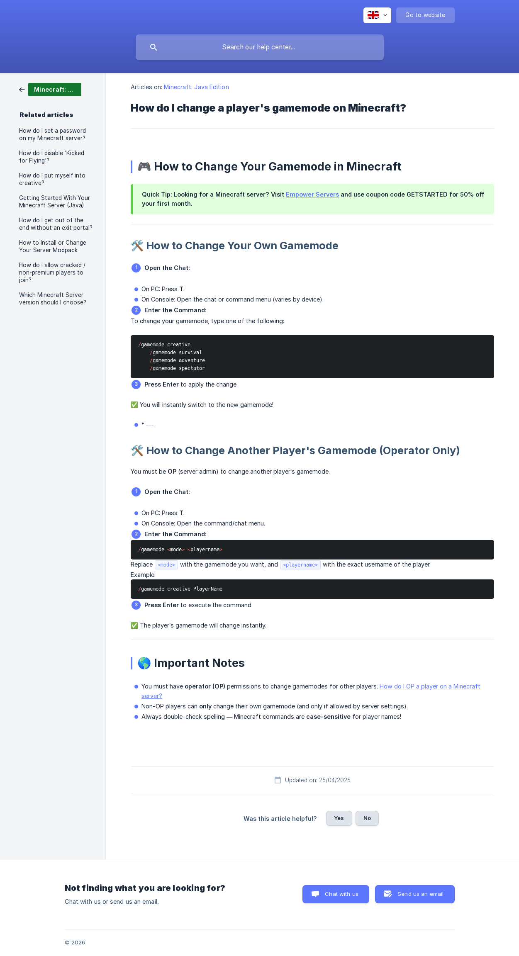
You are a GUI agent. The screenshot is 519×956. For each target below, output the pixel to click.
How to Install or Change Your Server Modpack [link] (52, 246)
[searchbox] (260, 47)
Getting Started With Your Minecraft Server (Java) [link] (54, 202)
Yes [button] (339, 818)
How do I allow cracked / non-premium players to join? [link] (52, 272)
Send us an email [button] (420, 893)
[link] (50, 89)
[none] (377, 15)
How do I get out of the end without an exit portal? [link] (56, 224)
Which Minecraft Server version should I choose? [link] (52, 299)
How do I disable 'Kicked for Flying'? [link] (51, 157)
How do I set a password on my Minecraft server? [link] (52, 134)
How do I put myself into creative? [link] (52, 179)
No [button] (367, 818)
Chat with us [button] (341, 893)
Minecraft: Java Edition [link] (196, 86)
